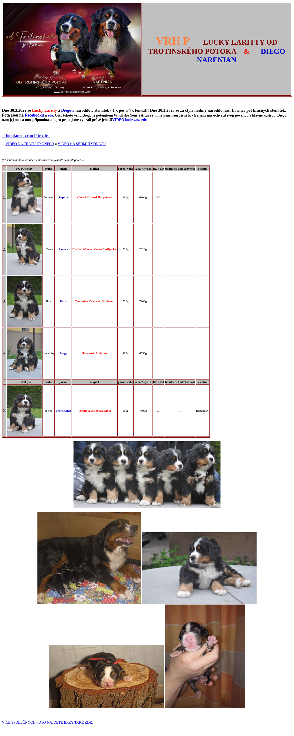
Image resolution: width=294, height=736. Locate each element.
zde (50, 115)
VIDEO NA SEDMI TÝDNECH (82, 144)
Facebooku (34, 115)
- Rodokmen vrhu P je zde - (26, 135)
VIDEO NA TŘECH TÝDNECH (30, 144)
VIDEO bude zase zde (129, 120)
